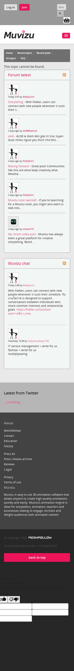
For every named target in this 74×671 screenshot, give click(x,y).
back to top (37, 557)
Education (10, 441)
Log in (11, 7)
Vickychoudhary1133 (38, 341)
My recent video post (22, 234)
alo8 (11, 136)
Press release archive (18, 459)
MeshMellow (12, 430)
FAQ (23, 58)
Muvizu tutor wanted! (22, 200)
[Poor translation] (14, 599)
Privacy (8, 477)
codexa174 (28, 229)
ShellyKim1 (28, 161)
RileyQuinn (28, 96)
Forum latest (19, 74)
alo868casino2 (30, 130)
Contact (9, 436)
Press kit (9, 454)
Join (24, 7)
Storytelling (16, 102)
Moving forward (19, 166)
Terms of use (12, 482)
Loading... (13, 402)
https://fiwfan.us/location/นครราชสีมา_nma (29, 311)
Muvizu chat (19, 263)
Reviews (9, 464)
